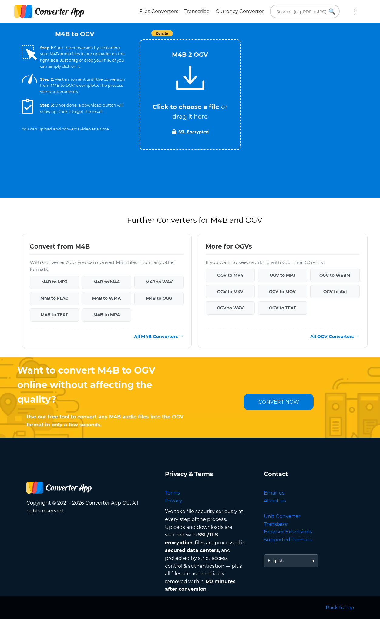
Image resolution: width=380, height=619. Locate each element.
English (276, 560)
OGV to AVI (335, 291)
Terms (172, 493)
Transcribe (197, 11)
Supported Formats (288, 540)
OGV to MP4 (230, 275)
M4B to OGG (159, 298)
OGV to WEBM (334, 275)
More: (355, 11)
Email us (274, 493)
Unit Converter (282, 516)
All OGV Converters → (334, 336)
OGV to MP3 (282, 275)
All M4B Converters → (158, 336)
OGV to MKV (230, 291)
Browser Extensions (288, 532)
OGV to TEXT (282, 308)
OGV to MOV (282, 291)
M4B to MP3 (54, 281)
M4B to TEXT (54, 314)
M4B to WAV (159, 281)
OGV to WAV (230, 308)
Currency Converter (240, 11)
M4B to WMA (106, 298)
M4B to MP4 (106, 314)
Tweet (225, 36)
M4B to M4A (106, 281)
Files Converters (158, 11)
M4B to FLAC (54, 298)
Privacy (173, 501)
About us (275, 501)
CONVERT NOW (278, 402)
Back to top (340, 608)
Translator (276, 524)
